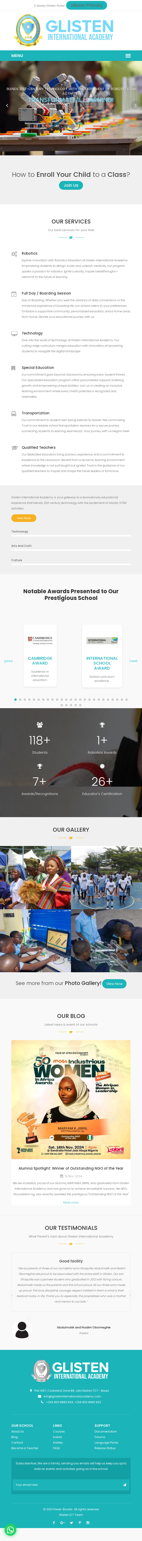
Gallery (58, 1443)
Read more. (71, 1202)
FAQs (56, 1448)
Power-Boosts (63, 1509)
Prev (7, 105)
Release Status (105, 1448)
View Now (114, 983)
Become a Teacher (24, 1448)
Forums (100, 1437)
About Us (17, 1431)
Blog (14, 1437)
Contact (17, 1443)
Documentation (106, 1431)
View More (24, 518)
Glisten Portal (55, 6)
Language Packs (106, 1443)
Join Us (71, 185)
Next (135, 105)
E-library (40, 6)
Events (57, 1437)
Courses (59, 1431)
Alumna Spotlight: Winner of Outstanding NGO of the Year (71, 1168)
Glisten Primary (86, 5)
